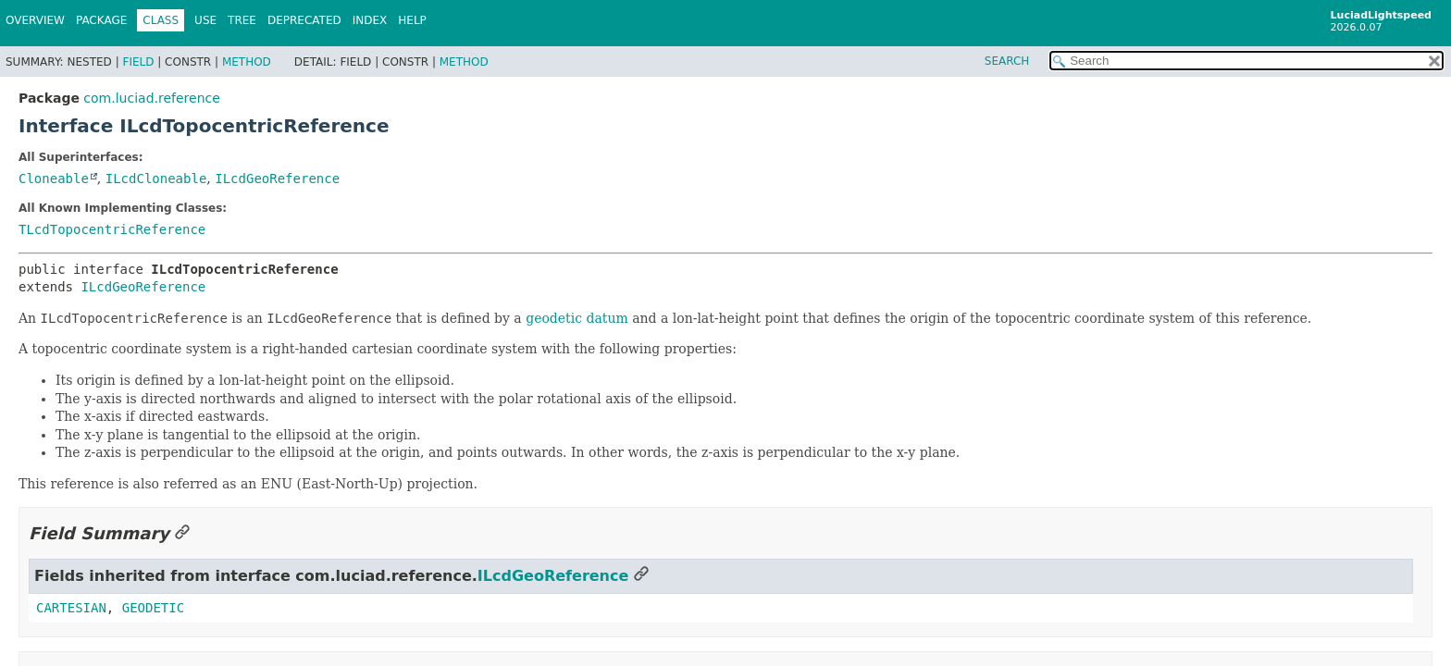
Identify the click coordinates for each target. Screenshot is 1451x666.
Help (412, 20)
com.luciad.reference (151, 98)
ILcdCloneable (156, 178)
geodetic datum (577, 318)
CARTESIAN (71, 607)
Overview (35, 20)
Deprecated (304, 20)
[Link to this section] (182, 533)
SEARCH (1007, 61)
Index (370, 20)
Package (101, 20)
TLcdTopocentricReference (112, 229)
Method (246, 62)
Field (138, 62)
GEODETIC (153, 607)
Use (205, 20)
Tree (242, 20)
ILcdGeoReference (277, 178)
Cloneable (54, 178)
